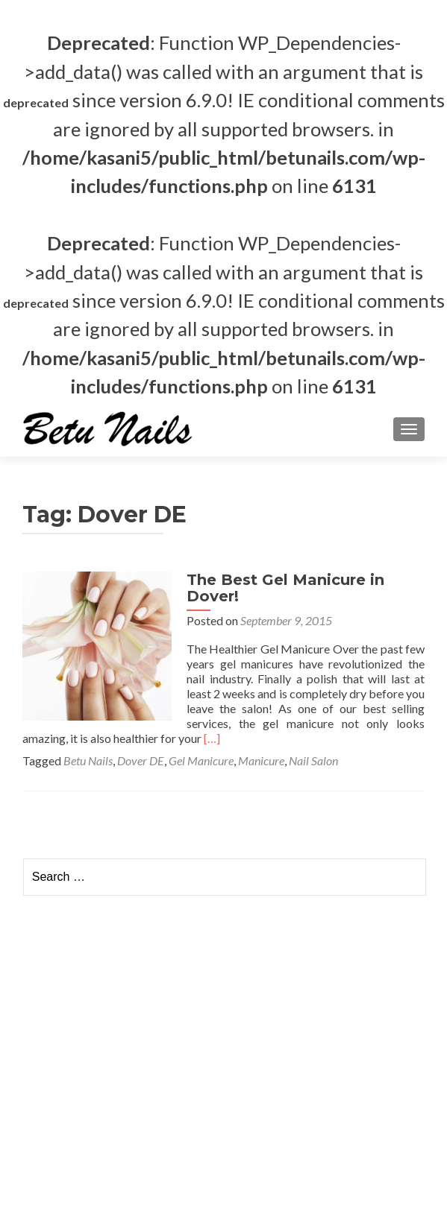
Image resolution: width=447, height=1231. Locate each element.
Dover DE (140, 760)
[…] (212, 738)
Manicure (261, 760)
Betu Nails (88, 760)
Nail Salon (313, 760)
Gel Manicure (201, 760)
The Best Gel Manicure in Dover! (285, 588)
